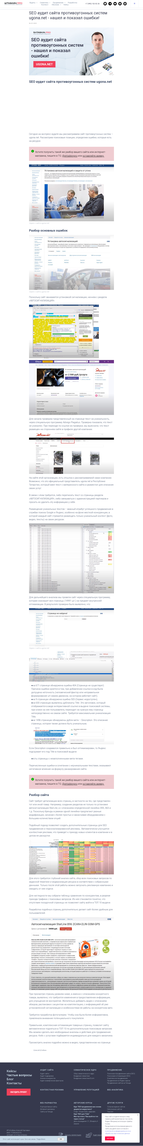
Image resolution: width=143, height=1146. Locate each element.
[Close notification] (138, 1115)
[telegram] (110, 3)
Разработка (72, 3)
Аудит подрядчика (47, 1076)
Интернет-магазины (47, 1109)
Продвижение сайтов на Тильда (119, 1083)
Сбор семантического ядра (84, 1074)
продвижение (121, 1074)
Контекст (44, 5)
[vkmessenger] (125, 3)
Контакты (14, 1083)
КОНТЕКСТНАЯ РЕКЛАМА (52, 1090)
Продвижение (58, 3)
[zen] (120, 3)
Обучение (56, 5)
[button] (18, 1093)
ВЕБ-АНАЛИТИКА (115, 1090)
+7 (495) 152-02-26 (92, 4)
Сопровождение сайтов (116, 1107)
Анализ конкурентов (47, 1079)
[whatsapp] (105, 3)
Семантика (44, 3)
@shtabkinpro (69, 155)
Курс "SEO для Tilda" (81, 1114)
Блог (10, 1079)
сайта (128, 1074)
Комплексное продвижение (117, 1079)
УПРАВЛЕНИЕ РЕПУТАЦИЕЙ (86, 1090)
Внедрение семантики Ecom (84, 1079)
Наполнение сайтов (114, 1109)
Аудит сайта (44, 1074)
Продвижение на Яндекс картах (118, 1081)
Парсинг (110, 1112)
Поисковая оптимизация (116, 1076)
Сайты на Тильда (46, 1112)
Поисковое (111, 1074)
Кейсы (66, 5)
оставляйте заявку (93, 155)
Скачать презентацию (73, 1135)
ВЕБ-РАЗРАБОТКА (48, 1103)
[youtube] (115, 3)
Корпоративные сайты (48, 1107)
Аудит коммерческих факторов (51, 1081)
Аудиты (32, 3)
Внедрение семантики (82, 1076)
